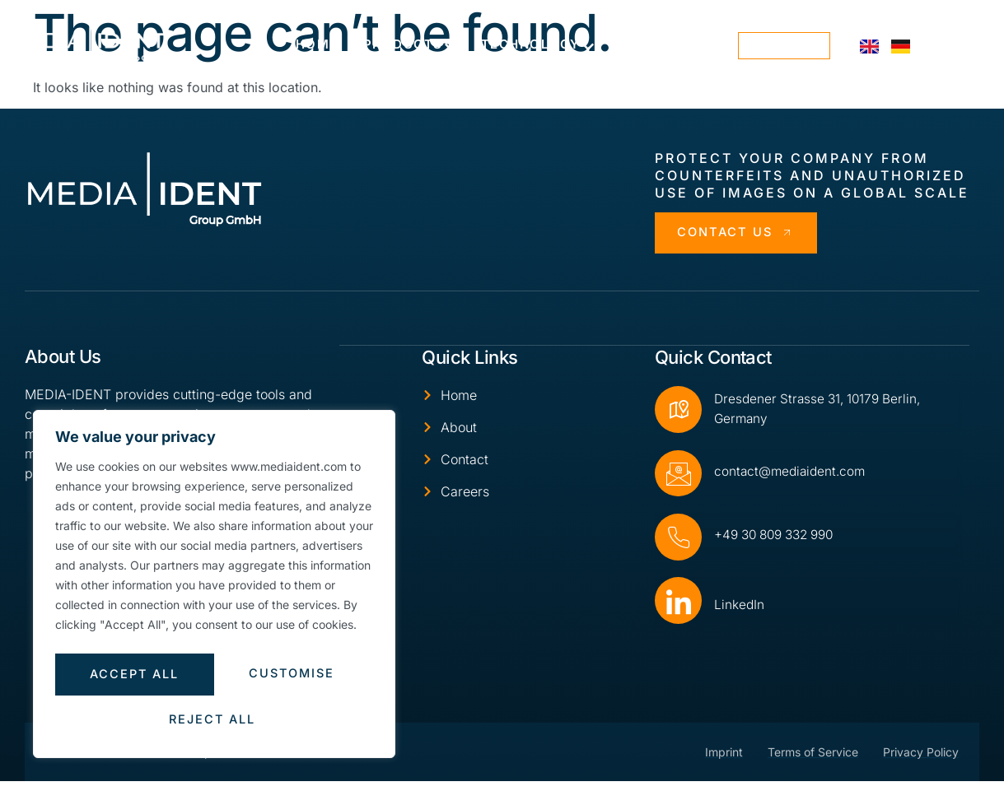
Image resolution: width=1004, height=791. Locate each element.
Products (409, 45)
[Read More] (808, 477)
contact (784, 46)
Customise (131, 678)
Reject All (290, 678)
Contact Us (739, 233)
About (651, 45)
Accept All (214, 720)
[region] (214, 588)
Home (317, 44)
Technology (537, 45)
